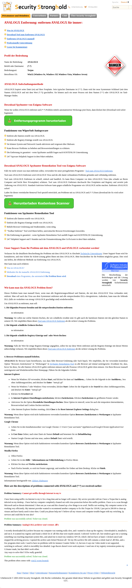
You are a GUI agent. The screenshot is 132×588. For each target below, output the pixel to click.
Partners (54, 15)
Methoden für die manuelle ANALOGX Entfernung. (28, 272)
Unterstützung (41, 573)
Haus (19, 573)
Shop (32, 573)
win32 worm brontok (39, 560)
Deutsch (125, 2)
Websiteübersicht (108, 573)
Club (64, 15)
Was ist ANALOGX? (15, 268)
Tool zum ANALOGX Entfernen (98, 171)
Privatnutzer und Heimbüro (15, 15)
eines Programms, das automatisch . (36, 276)
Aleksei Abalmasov (40, 480)
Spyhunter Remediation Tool (62, 364)
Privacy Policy (93, 573)
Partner (26, 573)
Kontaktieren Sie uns (77, 573)
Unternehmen (39, 15)
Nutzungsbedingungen (58, 573)
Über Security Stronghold (83, 15)
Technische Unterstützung (91, 253)
